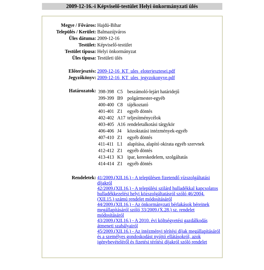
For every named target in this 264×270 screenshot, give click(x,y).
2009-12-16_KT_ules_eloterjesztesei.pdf (136, 71)
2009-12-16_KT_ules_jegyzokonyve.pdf (136, 77)
